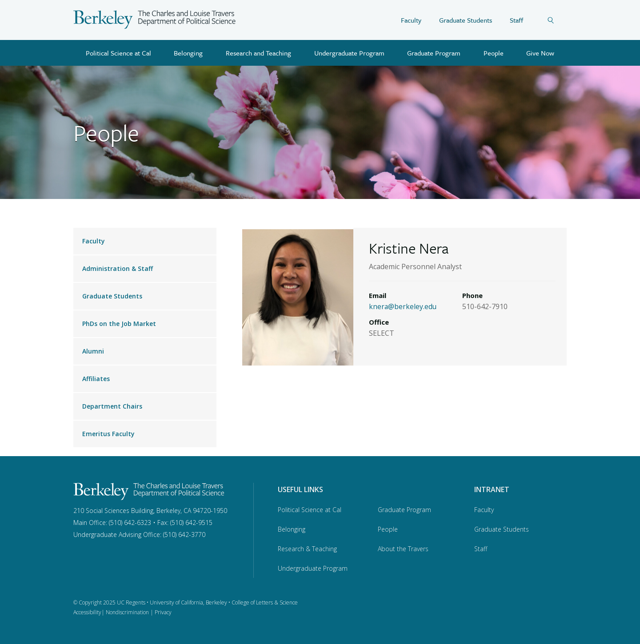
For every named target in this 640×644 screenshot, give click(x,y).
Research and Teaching (258, 53)
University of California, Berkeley (188, 602)
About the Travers (403, 549)
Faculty (411, 20)
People (494, 53)
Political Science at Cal (118, 53)
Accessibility (87, 612)
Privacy (163, 612)
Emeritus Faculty (108, 433)
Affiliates (96, 378)
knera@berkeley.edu (403, 306)
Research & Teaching (307, 549)
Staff (516, 20)
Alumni (93, 351)
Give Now (540, 53)
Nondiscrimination (127, 612)
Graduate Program (433, 53)
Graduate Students (465, 20)
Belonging (188, 53)
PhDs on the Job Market (119, 323)
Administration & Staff (117, 268)
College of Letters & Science (265, 602)
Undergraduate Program (349, 53)
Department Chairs (112, 406)
